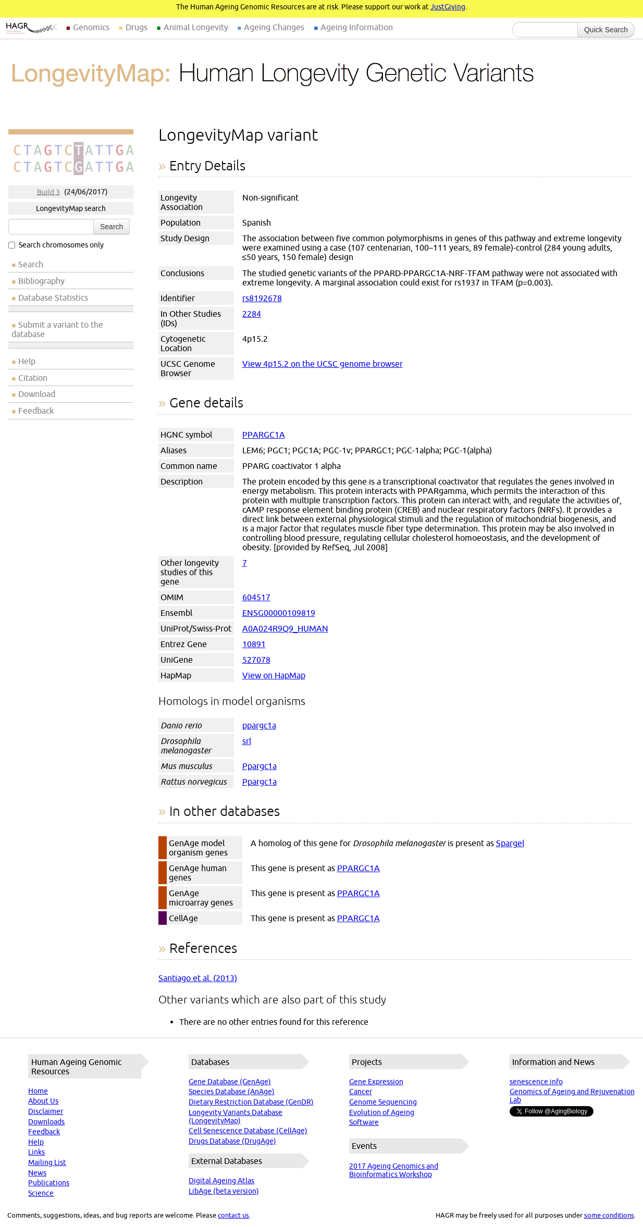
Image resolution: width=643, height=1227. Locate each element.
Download (36, 394)
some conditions (609, 1215)
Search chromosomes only (56, 245)
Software (364, 1122)
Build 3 (48, 192)
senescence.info (536, 1081)
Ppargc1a (259, 766)
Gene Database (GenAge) (230, 1081)
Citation (32, 377)
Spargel (510, 843)
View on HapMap (273, 675)
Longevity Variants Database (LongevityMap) (235, 1116)
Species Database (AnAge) (232, 1091)
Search (111, 226)
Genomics (91, 27)
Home (38, 1091)
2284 (251, 313)
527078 (256, 659)
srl (246, 741)
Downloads (46, 1122)
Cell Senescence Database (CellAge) (248, 1130)
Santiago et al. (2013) (197, 978)
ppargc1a (259, 725)
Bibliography (41, 281)
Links (36, 1152)
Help (26, 361)
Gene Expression (376, 1081)
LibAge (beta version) (224, 1191)
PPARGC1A (263, 434)
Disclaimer (45, 1111)
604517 (256, 597)
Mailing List (47, 1162)
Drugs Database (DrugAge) (232, 1141)
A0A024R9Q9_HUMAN (285, 628)
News (37, 1173)
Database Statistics (53, 297)
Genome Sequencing (383, 1102)
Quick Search (606, 30)
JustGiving (447, 7)
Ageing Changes (274, 27)
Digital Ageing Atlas (221, 1180)
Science (41, 1193)
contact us (233, 1215)
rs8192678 (262, 298)
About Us (43, 1101)
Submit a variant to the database (57, 329)
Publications (48, 1183)
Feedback (36, 410)
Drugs (136, 27)
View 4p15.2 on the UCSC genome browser (322, 363)
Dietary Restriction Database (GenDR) (251, 1102)
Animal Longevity (196, 27)
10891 (254, 644)
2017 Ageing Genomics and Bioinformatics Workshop (393, 1170)
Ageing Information (356, 27)
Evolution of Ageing (381, 1112)
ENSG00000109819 (278, 612)
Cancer (360, 1091)
